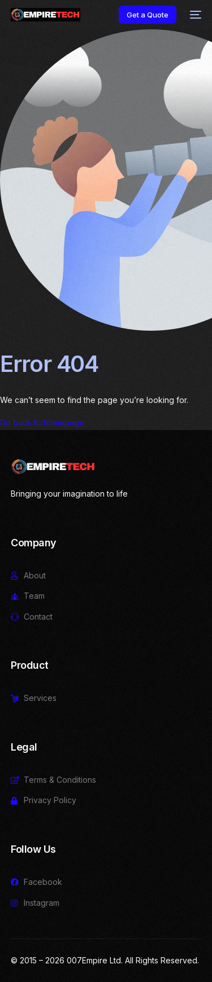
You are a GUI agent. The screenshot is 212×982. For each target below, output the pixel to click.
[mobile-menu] (194, 14)
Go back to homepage (42, 422)
